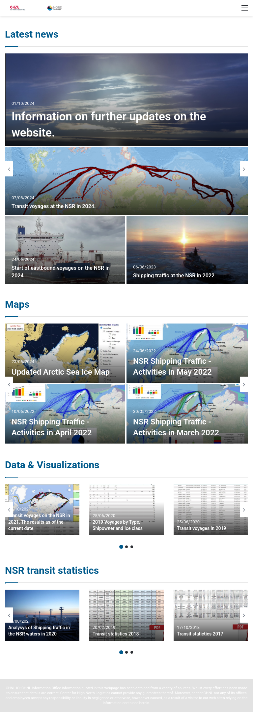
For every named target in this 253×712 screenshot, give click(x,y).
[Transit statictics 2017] (211, 615)
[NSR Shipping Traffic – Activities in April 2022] (65, 414)
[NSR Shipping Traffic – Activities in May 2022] (187, 353)
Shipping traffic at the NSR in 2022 (173, 275)
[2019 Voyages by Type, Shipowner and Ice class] (126, 509)
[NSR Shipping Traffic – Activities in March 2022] (187, 414)
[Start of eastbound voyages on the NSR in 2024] (65, 250)
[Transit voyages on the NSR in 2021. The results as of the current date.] (42, 509)
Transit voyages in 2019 (201, 528)
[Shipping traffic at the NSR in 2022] (187, 250)
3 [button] (131, 546)
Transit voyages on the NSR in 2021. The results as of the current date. (39, 522)
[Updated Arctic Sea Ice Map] (65, 353)
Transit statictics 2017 (200, 633)
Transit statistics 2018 (116, 633)
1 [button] (121, 547)
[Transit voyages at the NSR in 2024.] (126, 181)
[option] (126, 168)
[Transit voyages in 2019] (211, 509)
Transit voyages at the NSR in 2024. (54, 206)
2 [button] (126, 546)
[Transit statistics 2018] (126, 615)
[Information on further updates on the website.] (126, 99)
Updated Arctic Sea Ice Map (61, 372)
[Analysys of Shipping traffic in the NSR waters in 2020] (42, 615)
